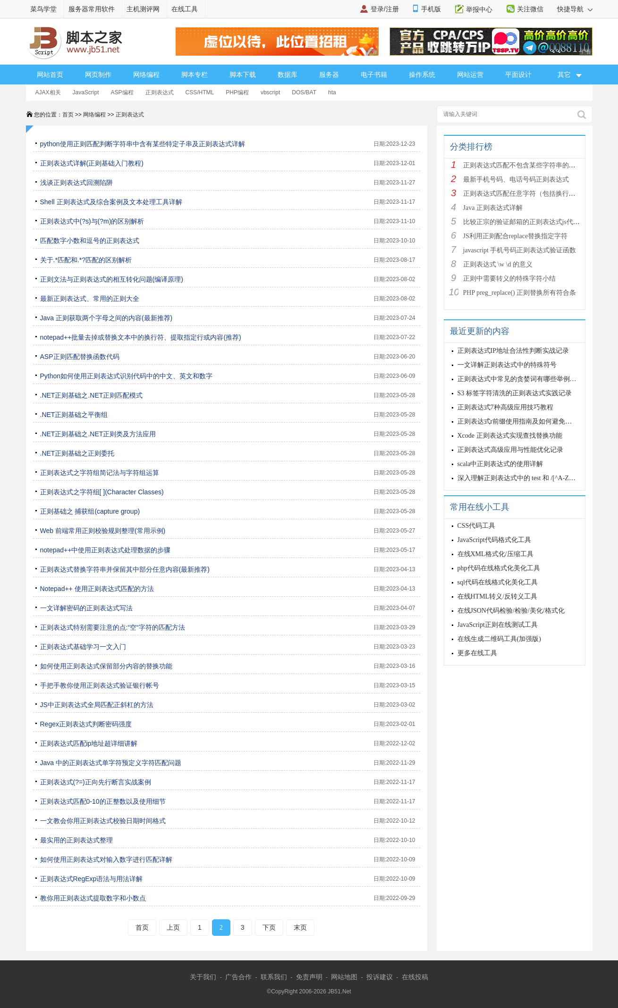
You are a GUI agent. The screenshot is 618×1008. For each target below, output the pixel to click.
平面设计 (518, 74)
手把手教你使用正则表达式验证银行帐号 (99, 685)
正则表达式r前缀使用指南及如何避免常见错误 (524, 421)
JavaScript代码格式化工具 (494, 539)
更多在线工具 (477, 653)
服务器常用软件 (91, 9)
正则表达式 (159, 92)
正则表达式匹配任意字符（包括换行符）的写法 (532, 193)
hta (332, 92)
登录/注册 (385, 9)
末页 (300, 927)
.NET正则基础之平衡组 (74, 414)
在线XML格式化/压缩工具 (495, 554)
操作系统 (422, 74)
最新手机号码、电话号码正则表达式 (516, 179)
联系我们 (274, 977)
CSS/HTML (200, 92)
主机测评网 (143, 9)
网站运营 (470, 74)
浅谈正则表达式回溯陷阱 (76, 182)
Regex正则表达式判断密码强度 (86, 724)
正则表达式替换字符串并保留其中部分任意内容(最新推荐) (125, 569)
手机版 (431, 9)
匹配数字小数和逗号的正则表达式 (89, 240)
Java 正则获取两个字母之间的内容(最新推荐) (106, 318)
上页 (173, 927)
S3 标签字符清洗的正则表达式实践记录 (514, 393)
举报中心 (479, 9)
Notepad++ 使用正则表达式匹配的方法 (97, 588)
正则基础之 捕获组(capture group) (90, 511)
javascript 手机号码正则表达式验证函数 (519, 250)
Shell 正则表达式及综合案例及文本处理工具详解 (111, 202)
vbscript (270, 92)
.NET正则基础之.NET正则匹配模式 (91, 395)
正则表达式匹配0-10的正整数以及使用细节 (103, 801)
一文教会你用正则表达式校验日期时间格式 (103, 821)
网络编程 (146, 74)
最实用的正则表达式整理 (76, 840)
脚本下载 (242, 74)
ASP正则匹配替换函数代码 (79, 356)
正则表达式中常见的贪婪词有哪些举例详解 (520, 379)
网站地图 (344, 977)
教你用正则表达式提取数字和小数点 (93, 898)
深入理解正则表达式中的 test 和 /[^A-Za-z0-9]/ (524, 478)
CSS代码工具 (476, 525)
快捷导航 (575, 9)
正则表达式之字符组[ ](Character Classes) (102, 492)
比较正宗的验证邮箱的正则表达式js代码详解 (528, 221)
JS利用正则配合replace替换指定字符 (515, 236)
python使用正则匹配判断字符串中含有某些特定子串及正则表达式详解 (142, 144)
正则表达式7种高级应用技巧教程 (505, 407)
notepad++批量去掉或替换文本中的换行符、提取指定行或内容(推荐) (140, 337)
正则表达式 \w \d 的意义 (498, 264)
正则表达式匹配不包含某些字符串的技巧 (522, 165)
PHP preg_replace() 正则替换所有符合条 (519, 292)
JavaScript (86, 92)
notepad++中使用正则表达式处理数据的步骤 (105, 550)
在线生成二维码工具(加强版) (499, 638)
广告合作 (238, 977)
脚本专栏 (194, 74)
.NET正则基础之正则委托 (77, 453)
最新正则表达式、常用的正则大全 (89, 298)
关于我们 (203, 977)
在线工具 (184, 9)
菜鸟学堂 (43, 9)
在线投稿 (415, 977)
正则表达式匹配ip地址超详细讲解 (89, 743)
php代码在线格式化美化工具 (498, 568)
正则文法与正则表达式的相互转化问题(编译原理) (111, 279)
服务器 (329, 74)
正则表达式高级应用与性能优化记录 (510, 449)
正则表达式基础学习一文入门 (83, 646)
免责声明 (309, 977)
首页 (68, 114)
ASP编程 (122, 92)
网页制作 (98, 74)
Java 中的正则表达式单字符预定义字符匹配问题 (110, 762)
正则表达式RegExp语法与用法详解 (91, 879)
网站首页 (50, 74)
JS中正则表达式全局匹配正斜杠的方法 (96, 704)
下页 (269, 927)
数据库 (287, 74)
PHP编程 (237, 92)
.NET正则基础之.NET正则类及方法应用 (98, 434)
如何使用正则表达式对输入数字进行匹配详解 (106, 859)
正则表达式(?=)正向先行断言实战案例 (95, 782)
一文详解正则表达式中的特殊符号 (507, 364)
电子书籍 (374, 74)
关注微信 (530, 9)
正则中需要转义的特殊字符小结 (509, 278)
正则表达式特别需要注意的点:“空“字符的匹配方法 (112, 627)
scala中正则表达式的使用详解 (500, 463)
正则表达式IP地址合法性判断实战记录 (513, 350)
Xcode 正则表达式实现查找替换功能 (509, 435)
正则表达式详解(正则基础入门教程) (92, 163)
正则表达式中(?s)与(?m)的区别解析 (92, 221)
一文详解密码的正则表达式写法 (86, 608)
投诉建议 (379, 977)
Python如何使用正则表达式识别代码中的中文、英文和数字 (126, 376)
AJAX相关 (48, 92)
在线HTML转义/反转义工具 (497, 596)
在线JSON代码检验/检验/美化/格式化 (511, 610)
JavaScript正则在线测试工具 (497, 624)
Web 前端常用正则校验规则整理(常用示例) (103, 530)
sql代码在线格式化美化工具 (497, 582)
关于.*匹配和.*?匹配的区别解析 (86, 260)
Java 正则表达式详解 (493, 207)
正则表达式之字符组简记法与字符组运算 (99, 472)
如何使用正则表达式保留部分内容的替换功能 (106, 666)
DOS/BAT (304, 92)
